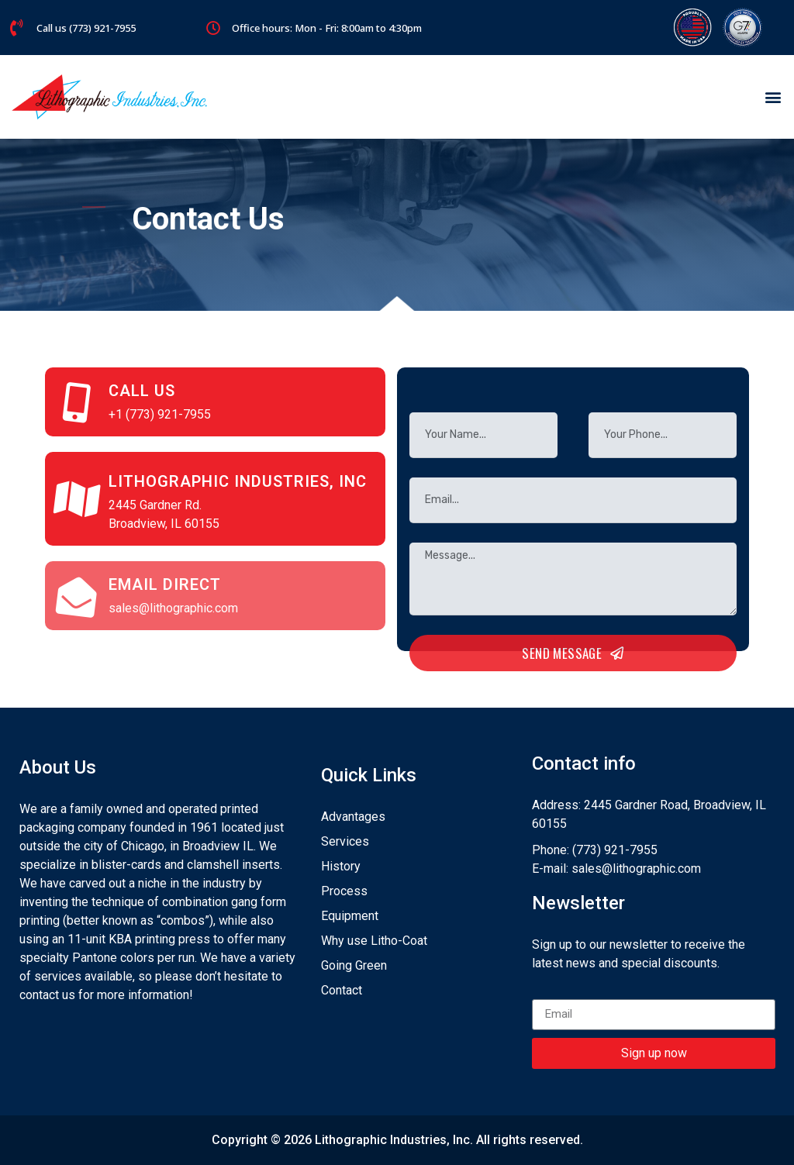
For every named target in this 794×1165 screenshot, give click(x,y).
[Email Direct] (76, 596)
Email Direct (165, 584)
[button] (773, 97)
